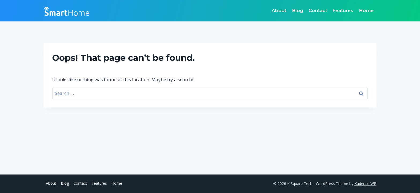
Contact (318, 10)
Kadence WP (365, 183)
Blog (297, 10)
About (279, 10)
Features (342, 10)
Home (366, 10)
